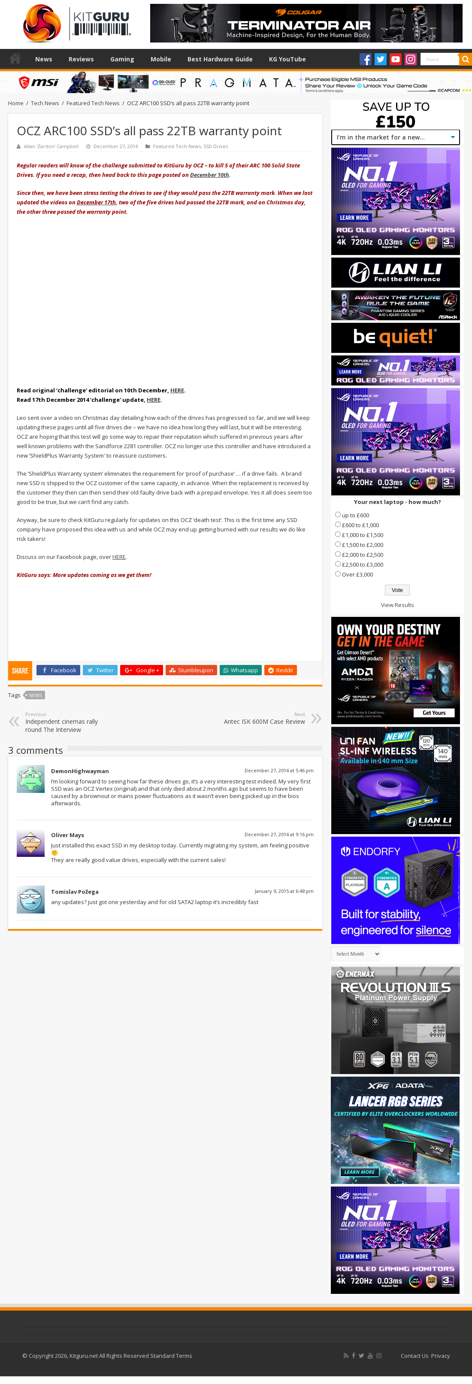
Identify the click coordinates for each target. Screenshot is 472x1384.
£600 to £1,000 (360, 525)
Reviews (81, 59)
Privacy (440, 1356)
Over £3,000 (357, 574)
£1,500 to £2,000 (362, 545)
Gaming (122, 59)
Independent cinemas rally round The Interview (69, 722)
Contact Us (415, 1356)
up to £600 (355, 515)
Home (15, 58)
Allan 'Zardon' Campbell (51, 146)
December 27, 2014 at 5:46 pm (279, 770)
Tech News (45, 103)
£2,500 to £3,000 (362, 564)
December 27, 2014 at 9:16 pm (279, 834)
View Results (397, 605)
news (35, 695)
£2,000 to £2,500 (362, 554)
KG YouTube (287, 59)
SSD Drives (215, 146)
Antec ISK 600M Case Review (261, 718)
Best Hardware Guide (220, 59)
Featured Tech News (93, 103)
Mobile (161, 59)
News (43, 59)
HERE (177, 390)
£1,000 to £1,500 (362, 535)
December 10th (209, 175)
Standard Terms (171, 1356)
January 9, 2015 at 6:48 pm (284, 891)
